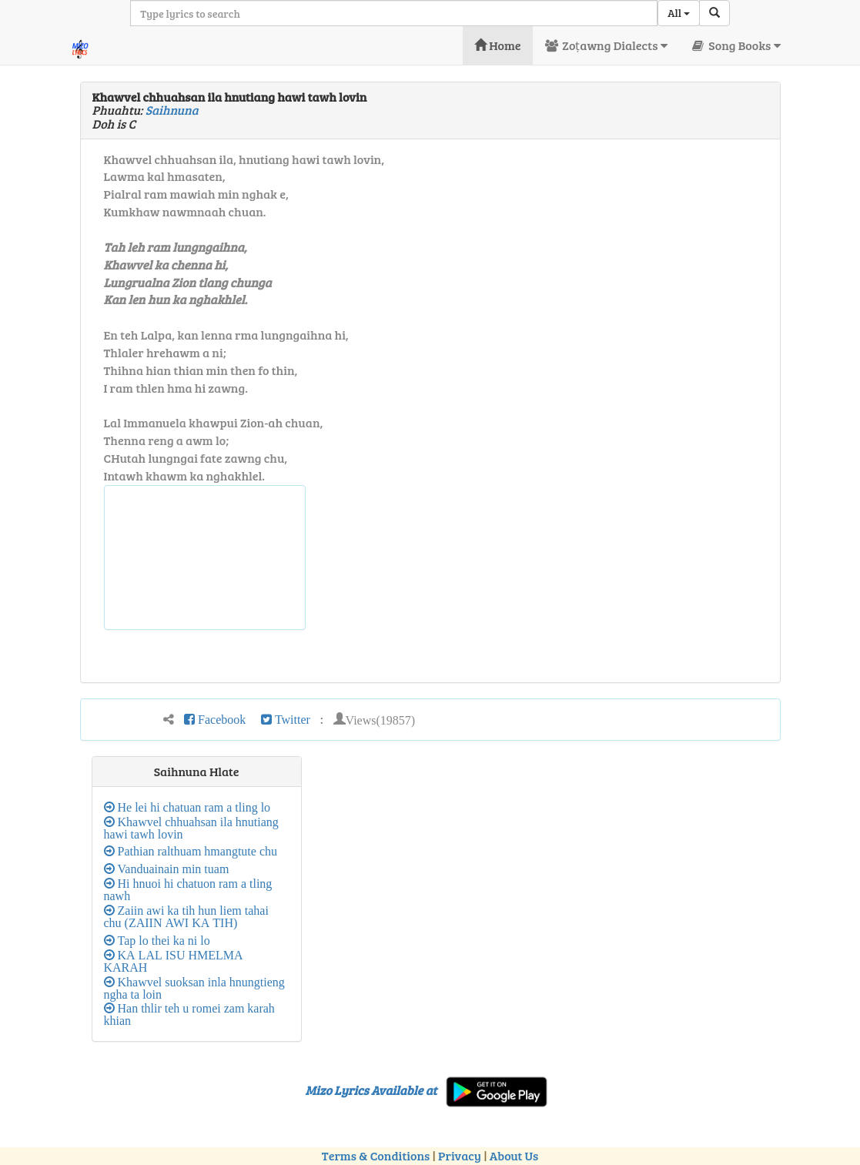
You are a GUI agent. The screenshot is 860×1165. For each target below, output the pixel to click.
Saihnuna (172, 110)
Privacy (459, 1155)
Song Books (736, 45)
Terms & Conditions (376, 1155)
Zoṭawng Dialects (606, 45)
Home (497, 45)
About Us (514, 1155)
